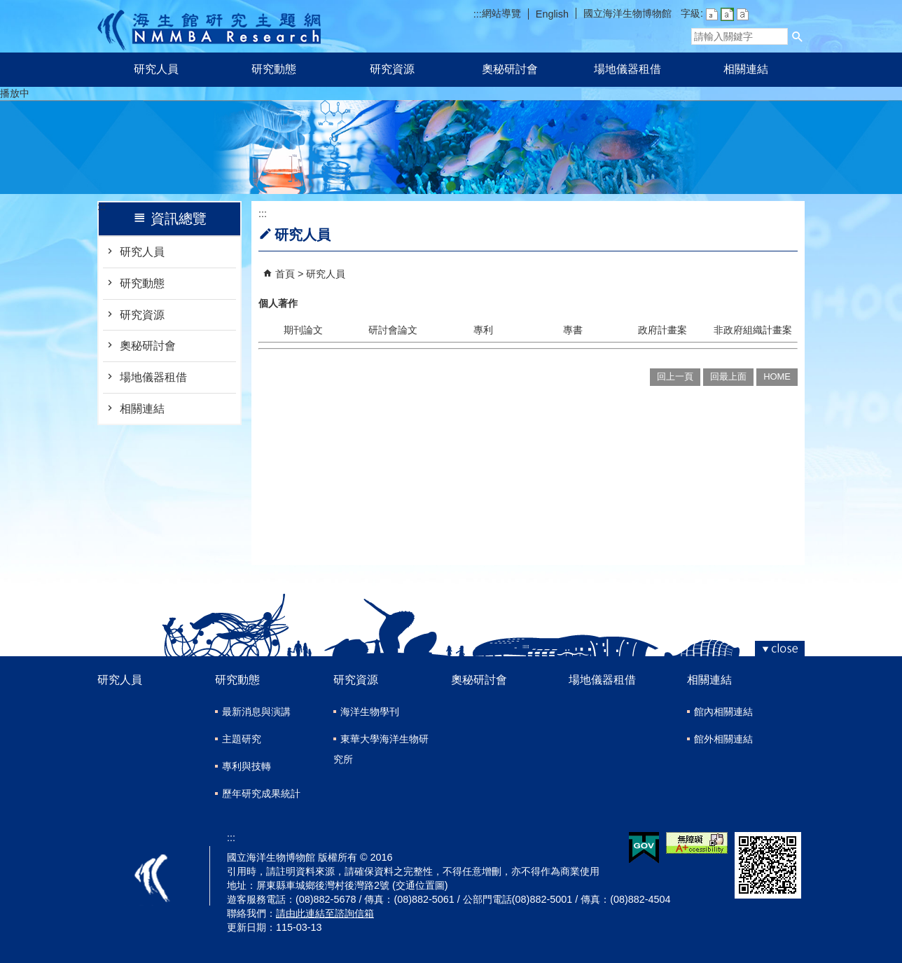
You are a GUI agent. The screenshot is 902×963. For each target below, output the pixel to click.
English (552, 14)
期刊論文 (303, 329)
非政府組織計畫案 (753, 329)
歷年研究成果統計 (261, 793)
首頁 (285, 273)
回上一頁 (675, 376)
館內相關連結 (723, 711)
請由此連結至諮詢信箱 (325, 913)
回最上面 (728, 376)
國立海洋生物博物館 (627, 13)
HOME (777, 376)
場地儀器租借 (627, 69)
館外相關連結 (723, 738)
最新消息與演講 (256, 711)
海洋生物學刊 (369, 711)
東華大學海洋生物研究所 (381, 749)
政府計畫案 (662, 329)
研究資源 (392, 69)
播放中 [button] (14, 93)
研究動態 (273, 69)
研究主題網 (209, 26)
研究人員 (156, 69)
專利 (483, 329)
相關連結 (745, 69)
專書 (573, 329)
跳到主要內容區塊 (7, 7)
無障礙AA (697, 843)
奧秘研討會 (510, 69)
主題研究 (241, 738)
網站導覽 (501, 13)
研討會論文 (392, 329)
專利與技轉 (246, 766)
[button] (798, 36)
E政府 (644, 848)
